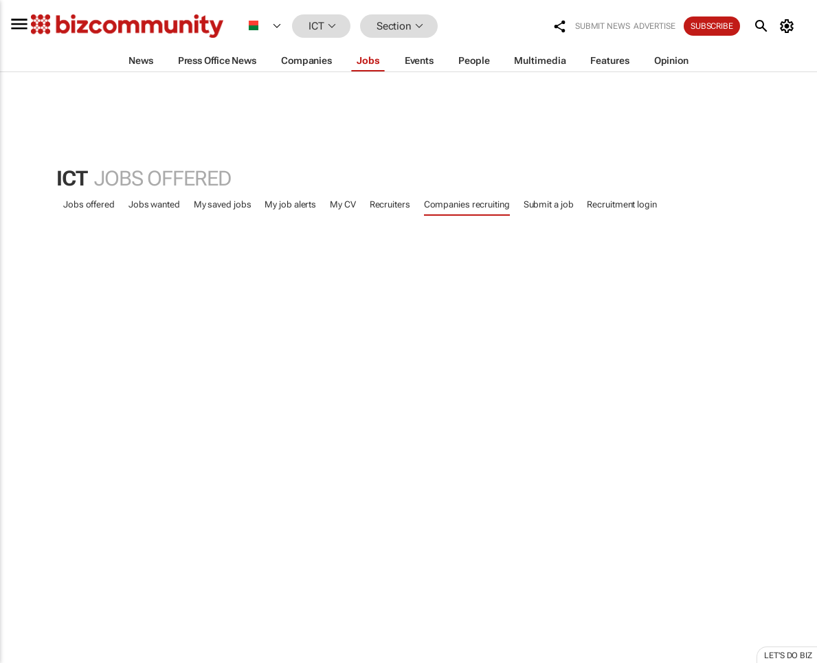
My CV (343, 204)
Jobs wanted (154, 204)
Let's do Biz (788, 655)
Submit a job (549, 204)
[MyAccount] (789, 26)
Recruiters (390, 204)
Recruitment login (621, 204)
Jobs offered (89, 204)
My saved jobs (222, 204)
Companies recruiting (467, 204)
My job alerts (290, 204)
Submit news (602, 26)
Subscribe (712, 26)
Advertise (654, 26)
